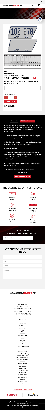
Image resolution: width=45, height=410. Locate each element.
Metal (22, 376)
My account (22, 336)
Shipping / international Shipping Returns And (22, 405)
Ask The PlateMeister (22, 357)
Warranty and (15, 406)
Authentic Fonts (22, 381)
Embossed (22, 372)
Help (21, 331)
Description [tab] (14, 121)
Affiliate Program (22, 344)
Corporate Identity (22, 370)
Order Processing (29, 406)
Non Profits (22, 366)
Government (22, 368)
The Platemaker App (22, 359)
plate (34, 78)
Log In (22, 338)
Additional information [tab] (27, 121)
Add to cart (11, 101)
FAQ (24, 331)
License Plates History (22, 354)
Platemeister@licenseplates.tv (22, 390)
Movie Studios (22, 374)
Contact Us (22, 304)
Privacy (24, 403)
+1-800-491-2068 (26, 313)
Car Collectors (22, 377)
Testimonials (22, 323)
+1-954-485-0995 (26, 311)
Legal (17, 403)
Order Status (22, 342)
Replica (22, 379)
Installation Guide (22, 355)
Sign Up (22, 340)
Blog (22, 383)
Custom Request (22, 346)
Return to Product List (22, 177)
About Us (22, 319)
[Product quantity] (11, 97)
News (22, 322)
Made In (22, 325)
